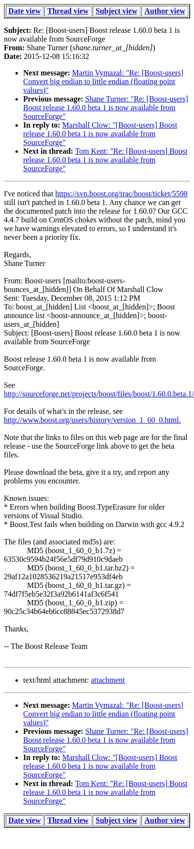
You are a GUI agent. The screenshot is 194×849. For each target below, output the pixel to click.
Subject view (117, 11)
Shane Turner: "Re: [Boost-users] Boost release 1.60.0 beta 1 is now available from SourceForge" (105, 107)
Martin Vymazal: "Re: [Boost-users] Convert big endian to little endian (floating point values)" (103, 81)
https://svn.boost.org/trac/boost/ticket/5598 (121, 194)
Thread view (67, 11)
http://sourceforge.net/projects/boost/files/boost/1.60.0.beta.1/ (99, 394)
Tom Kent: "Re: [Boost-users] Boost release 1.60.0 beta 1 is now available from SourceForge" (105, 160)
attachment (108, 680)
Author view (164, 11)
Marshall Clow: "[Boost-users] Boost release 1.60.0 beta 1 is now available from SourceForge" (100, 133)
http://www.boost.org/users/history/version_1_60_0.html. (92, 420)
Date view (24, 11)
